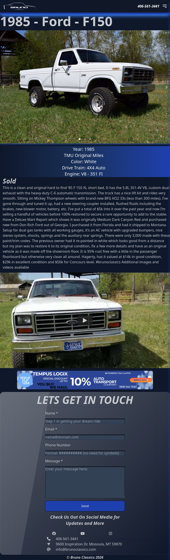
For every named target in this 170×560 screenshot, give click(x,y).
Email (51, 429)
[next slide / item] (167, 86)
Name (51, 413)
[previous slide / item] (3, 86)
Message (54, 461)
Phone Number (58, 445)
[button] (80, 139)
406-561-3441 (148, 6)
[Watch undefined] (85, 320)
